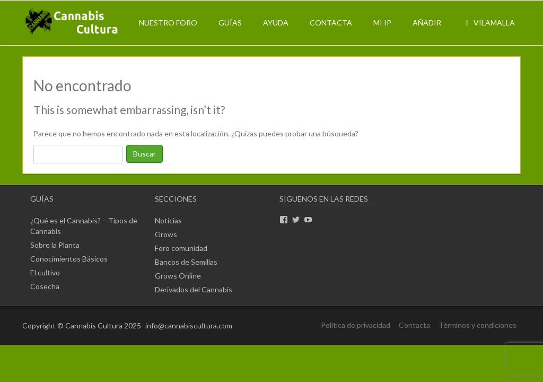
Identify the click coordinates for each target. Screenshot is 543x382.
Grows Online (178, 275)
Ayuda (275, 22)
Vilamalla (488, 22)
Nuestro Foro (168, 22)
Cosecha (44, 286)
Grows (166, 234)
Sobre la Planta (55, 244)
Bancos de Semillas (186, 261)
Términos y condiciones (477, 324)
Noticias (168, 220)
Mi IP (382, 22)
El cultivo (45, 272)
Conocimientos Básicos (69, 258)
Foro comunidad (181, 248)
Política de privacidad (355, 324)
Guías (230, 22)
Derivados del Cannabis (193, 289)
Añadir (427, 22)
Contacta (331, 22)
